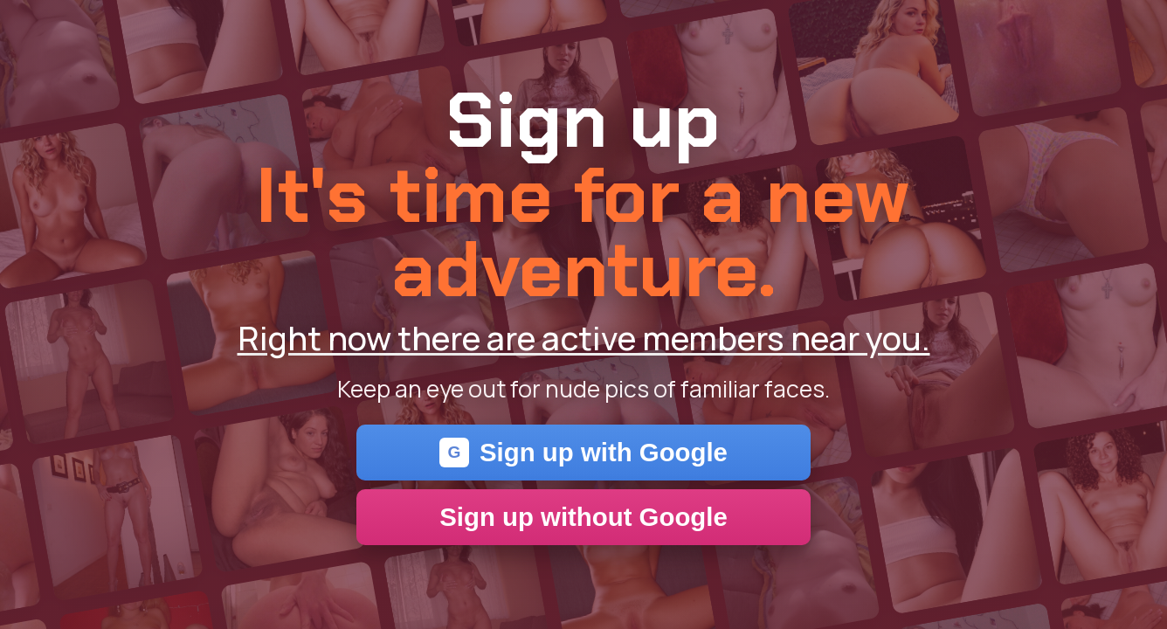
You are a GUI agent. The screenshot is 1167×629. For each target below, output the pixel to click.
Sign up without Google (583, 516)
